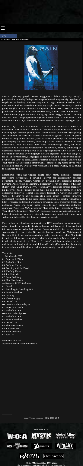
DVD (4, 36)
